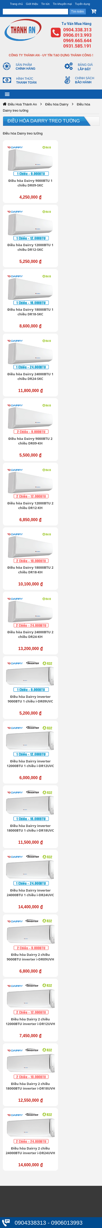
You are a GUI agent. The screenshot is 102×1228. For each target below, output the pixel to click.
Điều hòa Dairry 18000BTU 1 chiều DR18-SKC (27, 239)
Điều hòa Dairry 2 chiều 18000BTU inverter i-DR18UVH (27, 604)
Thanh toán (22, 1208)
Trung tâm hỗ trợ (27, 1004)
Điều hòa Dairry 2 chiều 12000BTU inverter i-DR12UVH (78, 544)
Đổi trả (18, 1202)
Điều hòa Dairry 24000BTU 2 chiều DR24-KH (79, 360)
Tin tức (45, 3)
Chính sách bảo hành (31, 1192)
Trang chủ (16, 3)
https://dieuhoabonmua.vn (27, 763)
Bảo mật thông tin (27, 1176)
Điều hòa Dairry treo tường (43, 120)
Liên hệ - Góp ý (26, 1015)
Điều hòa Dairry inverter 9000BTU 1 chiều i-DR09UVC (27, 420)
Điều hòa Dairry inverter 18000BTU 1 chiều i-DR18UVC (27, 483)
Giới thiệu (32, 3)
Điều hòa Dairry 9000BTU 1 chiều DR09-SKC (27, 178)
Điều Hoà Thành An (22, 104)
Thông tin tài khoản (29, 1181)
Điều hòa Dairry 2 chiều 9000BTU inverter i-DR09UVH (27, 544)
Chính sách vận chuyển (32, 1187)
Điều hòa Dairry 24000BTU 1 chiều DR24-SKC (79, 239)
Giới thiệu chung (26, 999)
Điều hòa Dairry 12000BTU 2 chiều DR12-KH (79, 299)
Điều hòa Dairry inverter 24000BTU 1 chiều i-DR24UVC (79, 483)
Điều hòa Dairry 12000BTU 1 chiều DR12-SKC (79, 178)
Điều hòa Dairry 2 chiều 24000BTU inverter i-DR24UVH (78, 604)
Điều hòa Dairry (56, 104)
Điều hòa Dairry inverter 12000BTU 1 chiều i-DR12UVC (79, 423)
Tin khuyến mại (62, 3)
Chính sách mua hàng (31, 1197)
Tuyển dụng (82, 3)
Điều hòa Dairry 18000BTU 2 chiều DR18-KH (27, 360)
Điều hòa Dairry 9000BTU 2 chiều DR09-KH (27, 299)
